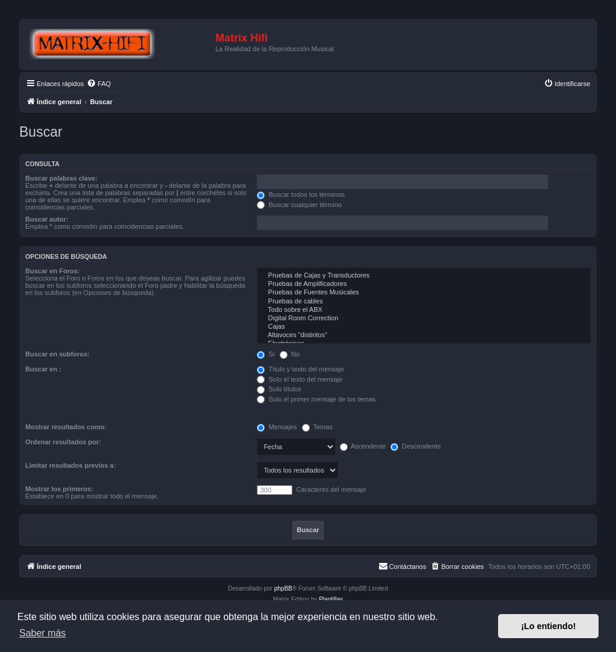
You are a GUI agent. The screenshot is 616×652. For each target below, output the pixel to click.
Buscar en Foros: (52, 271)
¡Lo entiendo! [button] (548, 626)
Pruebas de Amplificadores (424, 284)
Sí (265, 354)
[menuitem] (99, 83)
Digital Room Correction (424, 318)
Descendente (415, 446)
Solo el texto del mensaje (299, 379)
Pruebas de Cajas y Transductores (424, 276)
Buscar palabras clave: (61, 178)
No (290, 354)
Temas (317, 426)
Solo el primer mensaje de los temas (316, 399)
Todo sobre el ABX (424, 310)
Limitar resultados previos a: (70, 465)
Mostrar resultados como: (65, 426)
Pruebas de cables (424, 301)
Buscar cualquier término (299, 204)
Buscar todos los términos (301, 194)
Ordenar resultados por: (63, 442)
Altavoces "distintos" (424, 335)
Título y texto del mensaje (300, 369)
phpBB (283, 588)
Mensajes (277, 426)
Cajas (424, 327)
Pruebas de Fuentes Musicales (424, 292)
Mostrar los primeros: (59, 488)
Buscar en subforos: (57, 354)
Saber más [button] (42, 633)
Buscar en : (43, 369)
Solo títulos (279, 389)
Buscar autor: (47, 219)
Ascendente (363, 446)
